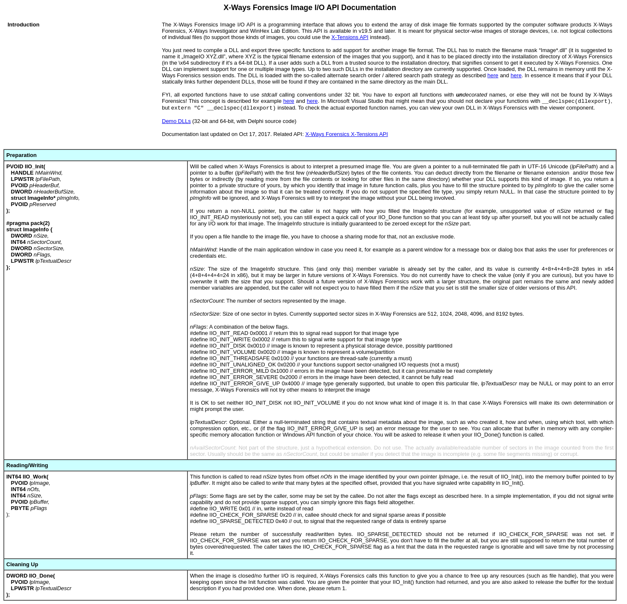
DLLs (184, 121)
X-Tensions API (349, 37)
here (492, 75)
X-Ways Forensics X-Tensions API (346, 134)
